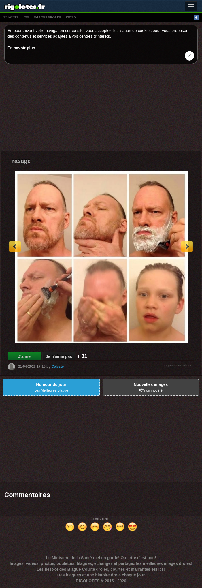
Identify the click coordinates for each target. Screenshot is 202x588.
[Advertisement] (101, 108)
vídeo (71, 17)
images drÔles (47, 17)
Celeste (57, 366)
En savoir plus (21, 48)
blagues (11, 17)
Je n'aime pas (59, 356)
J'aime (24, 356)
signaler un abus (177, 365)
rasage (21, 161)
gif (26, 17)
